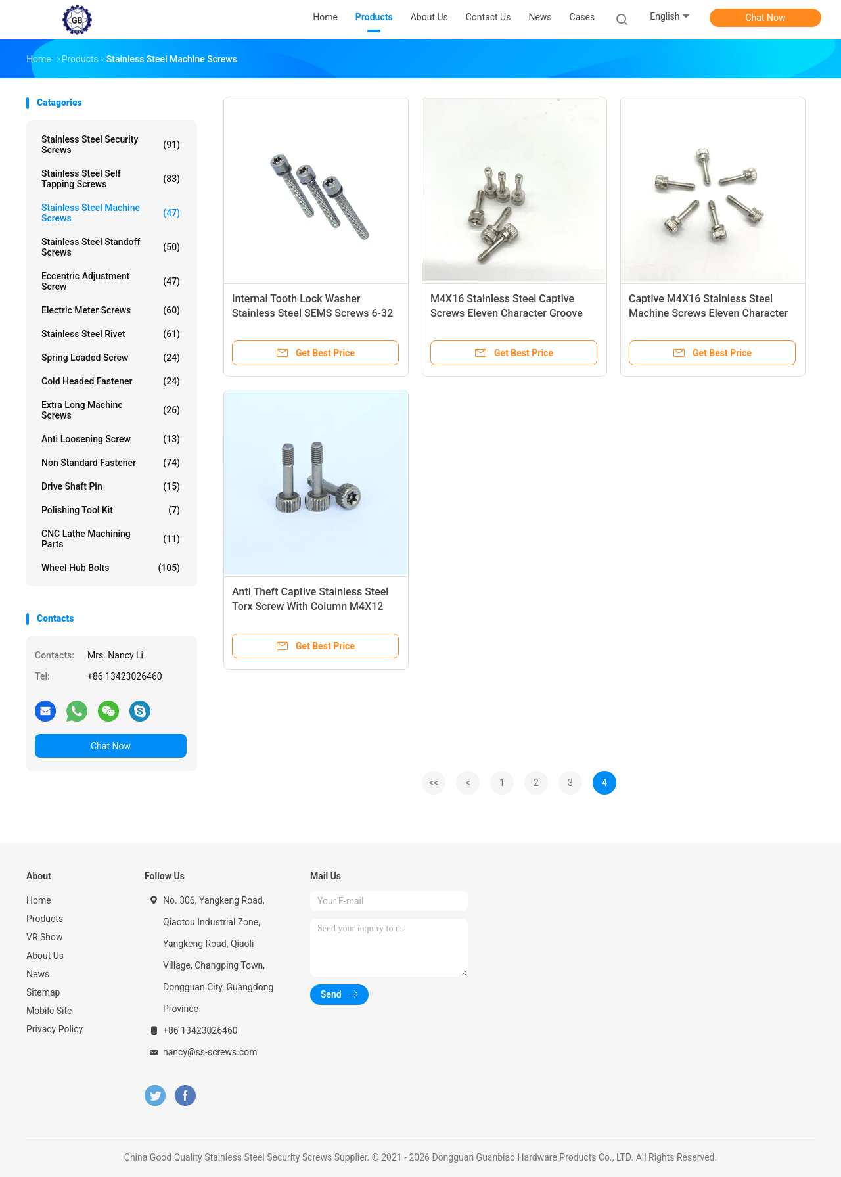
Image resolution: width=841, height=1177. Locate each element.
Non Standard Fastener (110, 462)
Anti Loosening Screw (110, 439)
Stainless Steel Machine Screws (110, 212)
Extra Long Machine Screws (110, 410)
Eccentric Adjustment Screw (110, 281)
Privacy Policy (54, 1029)
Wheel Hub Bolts (110, 567)
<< (433, 782)
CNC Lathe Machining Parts (110, 538)
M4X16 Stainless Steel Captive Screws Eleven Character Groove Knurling (506, 313)
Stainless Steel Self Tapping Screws (110, 178)
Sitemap (43, 992)
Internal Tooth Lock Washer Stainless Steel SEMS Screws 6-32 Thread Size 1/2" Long (312, 313)
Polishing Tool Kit (110, 510)
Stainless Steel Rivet (110, 333)
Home (38, 900)
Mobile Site (49, 1010)
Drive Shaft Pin (110, 486)
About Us (45, 955)
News (37, 974)
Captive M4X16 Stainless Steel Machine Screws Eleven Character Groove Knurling (708, 313)
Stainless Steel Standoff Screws (110, 247)
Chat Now (766, 17)
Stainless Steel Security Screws (110, 144)
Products (44, 918)
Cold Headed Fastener (110, 381)
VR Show (44, 937)
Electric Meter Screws (110, 310)
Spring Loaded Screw (110, 357)
